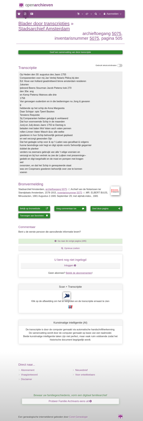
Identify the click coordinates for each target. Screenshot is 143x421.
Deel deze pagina (106, 208)
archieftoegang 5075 (56, 189)
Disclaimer (26, 379)
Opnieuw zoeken (70, 248)
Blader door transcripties (44, 23)
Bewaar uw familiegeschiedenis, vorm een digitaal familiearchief (70, 395)
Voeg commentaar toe (70, 208)
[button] (80, 14)
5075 (116, 33)
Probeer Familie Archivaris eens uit (70, 401)
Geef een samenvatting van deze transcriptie (70, 52)
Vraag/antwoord (29, 374)
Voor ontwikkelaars (85, 374)
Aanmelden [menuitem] (112, 13)
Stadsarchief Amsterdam (44, 28)
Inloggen (70, 265)
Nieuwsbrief (81, 370)
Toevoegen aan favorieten (34, 215)
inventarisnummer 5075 (69, 192)
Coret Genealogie (78, 417)
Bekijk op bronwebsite (34, 208)
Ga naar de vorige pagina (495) (70, 241)
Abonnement (28, 370)
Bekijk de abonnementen (79, 273)
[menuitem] (19, 14)
